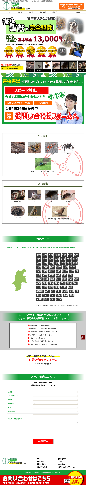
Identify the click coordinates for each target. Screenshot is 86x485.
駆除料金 (20, 12)
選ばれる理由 (43, 12)
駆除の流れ (31, 12)
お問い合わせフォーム (66, 467)
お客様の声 (54, 12)
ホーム (8, 12)
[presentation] (43, 431)
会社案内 (78, 12)
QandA (66, 12)
